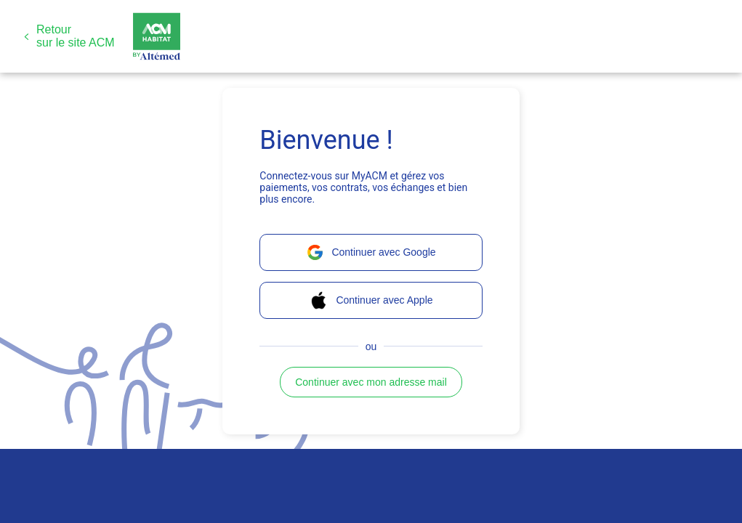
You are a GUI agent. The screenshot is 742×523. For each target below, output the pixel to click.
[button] (69, 36)
